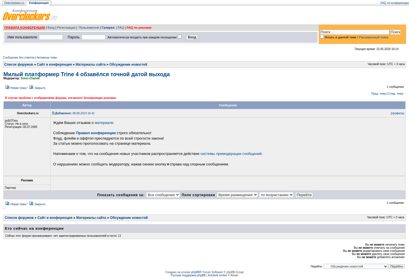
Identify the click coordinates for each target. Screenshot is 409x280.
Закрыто (39, 88)
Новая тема (18, 88)
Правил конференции (96, 133)
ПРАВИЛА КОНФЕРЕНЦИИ (24, 27)
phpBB (195, 272)
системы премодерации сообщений (231, 154)
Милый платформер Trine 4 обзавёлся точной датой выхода (86, 74)
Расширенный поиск (374, 37)
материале (104, 123)
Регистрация (66, 27)
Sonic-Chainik (30, 78)
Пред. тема (378, 93)
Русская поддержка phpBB (188, 275)
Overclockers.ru (14, 3)
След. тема (395, 93)
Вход (51, 27)
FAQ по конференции (395, 3)
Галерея (108, 27)
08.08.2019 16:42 (75, 113)
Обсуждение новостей (128, 65)
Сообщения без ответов (18, 57)
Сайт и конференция (54, 65)
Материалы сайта (90, 65)
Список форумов (18, 65)
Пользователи (89, 27)
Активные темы (47, 57)
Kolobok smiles (217, 275)
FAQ (121, 27)
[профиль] (397, 113)
